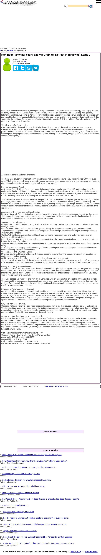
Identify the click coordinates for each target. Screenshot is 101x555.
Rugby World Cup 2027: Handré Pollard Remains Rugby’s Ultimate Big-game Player (38, 543)
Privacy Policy (75, 552)
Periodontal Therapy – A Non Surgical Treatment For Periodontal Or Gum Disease (37, 537)
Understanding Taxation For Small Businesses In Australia (26, 480)
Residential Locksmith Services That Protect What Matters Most (28, 467)
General (10, 50)
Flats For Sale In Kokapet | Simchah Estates (20, 493)
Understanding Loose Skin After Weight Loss (21, 474)
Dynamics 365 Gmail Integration (15, 505)
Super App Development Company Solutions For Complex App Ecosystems (35, 524)
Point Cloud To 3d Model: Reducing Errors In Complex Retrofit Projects (32, 455)
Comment (16, 63)
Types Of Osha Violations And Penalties (20, 531)
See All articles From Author (56, 386)
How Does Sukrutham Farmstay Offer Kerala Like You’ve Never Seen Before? (34, 461)
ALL (1, 50)
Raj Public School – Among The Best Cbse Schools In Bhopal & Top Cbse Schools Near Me (40, 499)
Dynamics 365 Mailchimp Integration (18, 512)
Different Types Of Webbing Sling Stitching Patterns (23, 486)
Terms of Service (91, 552)
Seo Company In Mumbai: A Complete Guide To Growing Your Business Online (36, 518)
